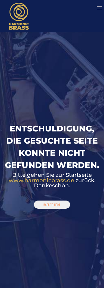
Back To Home (52, 204)
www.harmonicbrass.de (41, 180)
